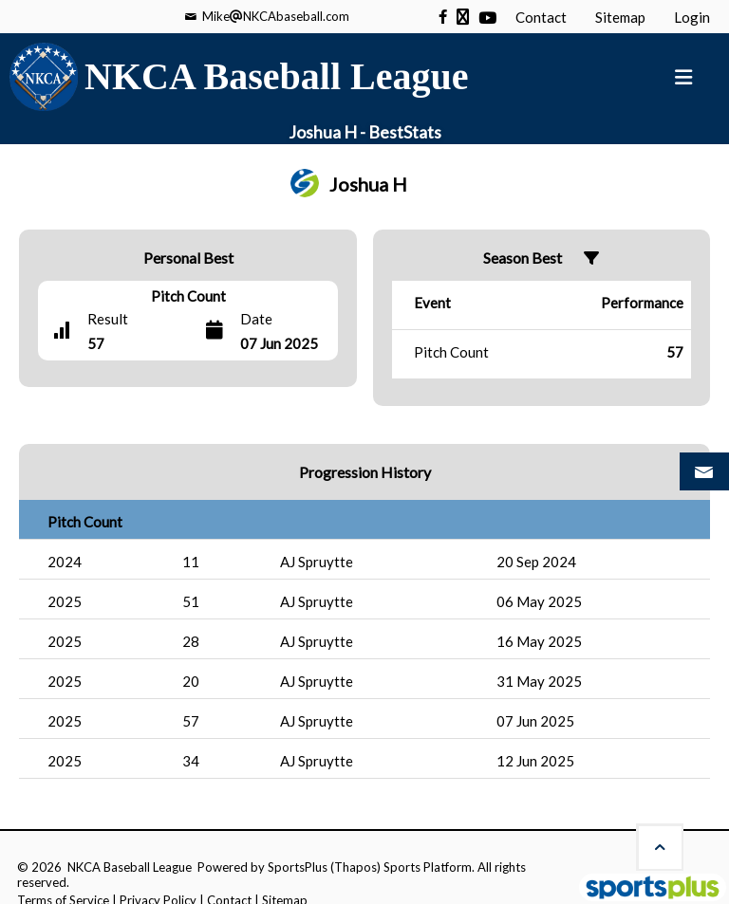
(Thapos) (355, 867)
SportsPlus (297, 867)
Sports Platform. (429, 867)
